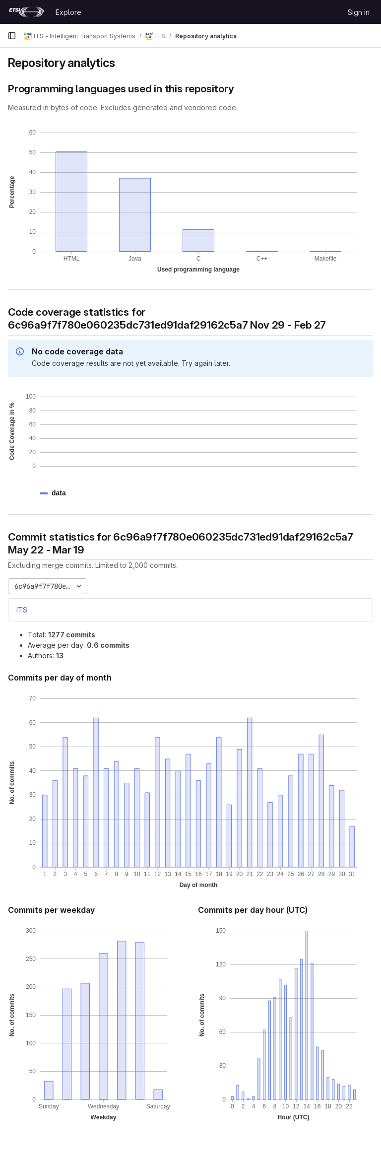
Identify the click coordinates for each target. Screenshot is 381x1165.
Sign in (359, 12)
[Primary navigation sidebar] (12, 36)
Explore (68, 12)
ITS (21, 610)
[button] (59, 493)
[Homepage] (26, 12)
